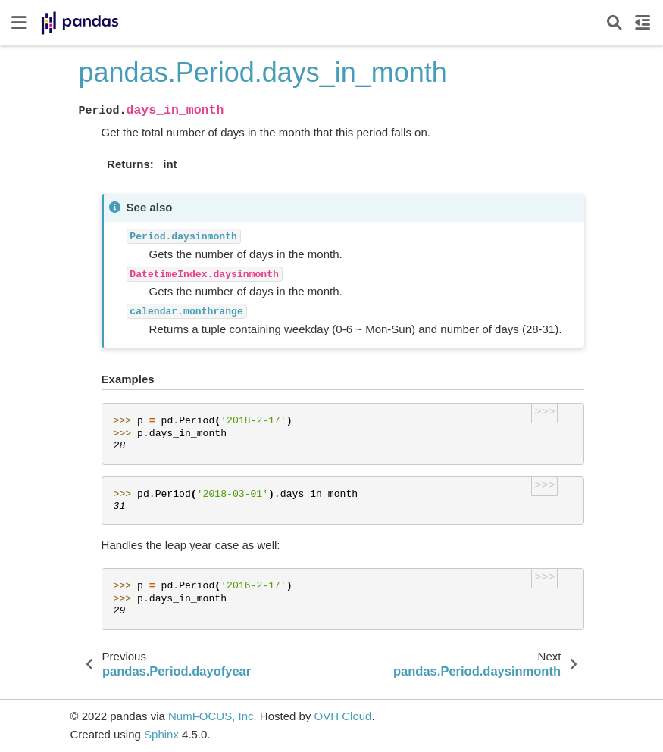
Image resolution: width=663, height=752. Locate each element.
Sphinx (161, 734)
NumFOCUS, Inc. (212, 716)
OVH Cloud (343, 716)
